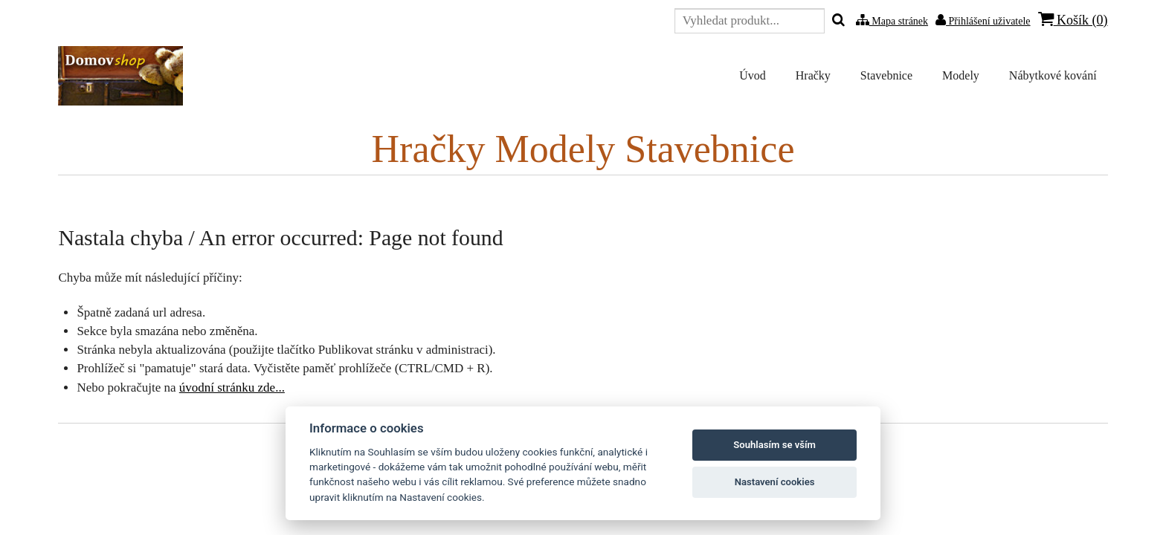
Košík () (1073, 19)
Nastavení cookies (775, 481)
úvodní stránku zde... (232, 387)
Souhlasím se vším (774, 444)
